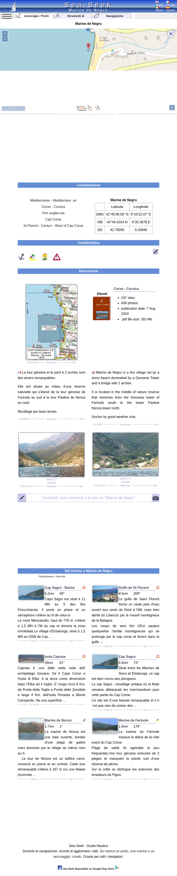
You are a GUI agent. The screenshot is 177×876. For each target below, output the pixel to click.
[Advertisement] (88, 146)
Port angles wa (53, 213)
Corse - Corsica (53, 207)
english (160, 3)
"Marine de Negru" (88, 498)
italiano (160, 9)
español (170, 9)
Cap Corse (53, 219)
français (170, 3)
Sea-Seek (88, 5)
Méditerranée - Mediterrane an (53, 200)
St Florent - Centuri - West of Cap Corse (53, 225)
